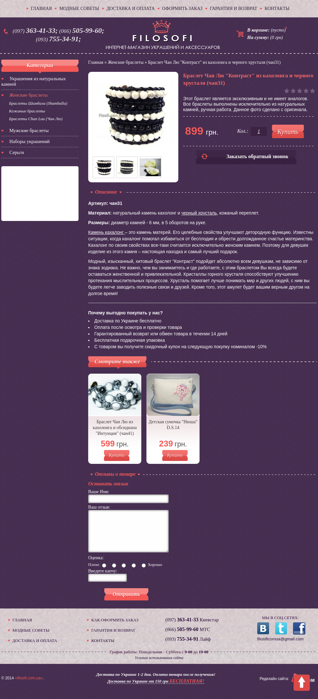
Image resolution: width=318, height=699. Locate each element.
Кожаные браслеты (27, 111)
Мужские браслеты (29, 130)
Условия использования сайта (159, 665)
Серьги (16, 152)
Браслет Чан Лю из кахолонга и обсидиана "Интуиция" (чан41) (114, 427)
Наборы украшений (29, 141)
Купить (117, 455)
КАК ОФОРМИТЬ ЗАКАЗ (114, 627)
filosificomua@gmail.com (280, 646)
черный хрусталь (199, 212)
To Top (302, 683)
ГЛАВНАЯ (41, 8)
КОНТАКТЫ (277, 8)
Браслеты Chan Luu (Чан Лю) (35, 118)
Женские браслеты (28, 95)
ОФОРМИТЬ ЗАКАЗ (182, 8)
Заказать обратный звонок (257, 156)
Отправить (126, 602)
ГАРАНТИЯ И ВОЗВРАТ (233, 8)
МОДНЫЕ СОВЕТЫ (79, 8)
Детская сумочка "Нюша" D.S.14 (173, 424)
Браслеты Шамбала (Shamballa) (38, 103)
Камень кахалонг (106, 232)
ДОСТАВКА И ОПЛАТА (131, 8)
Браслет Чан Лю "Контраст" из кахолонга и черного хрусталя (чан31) (214, 62)
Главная (95, 62)
